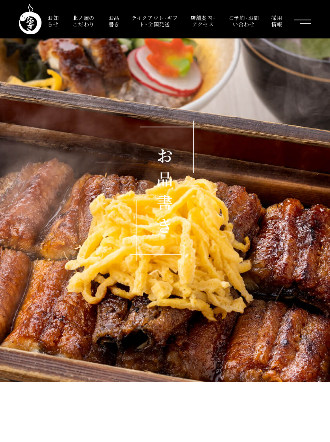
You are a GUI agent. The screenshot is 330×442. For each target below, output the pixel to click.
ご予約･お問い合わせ (244, 21)
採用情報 (276, 21)
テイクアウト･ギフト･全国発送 (154, 21)
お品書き (114, 21)
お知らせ (53, 21)
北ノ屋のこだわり (83, 21)
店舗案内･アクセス (203, 21)
